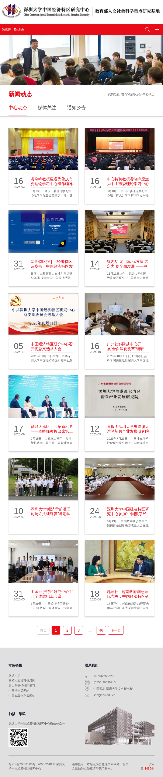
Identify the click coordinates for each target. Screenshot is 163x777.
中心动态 (149, 94)
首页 (124, 94)
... (90, 630)
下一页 (116, 630)
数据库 (6, 29)
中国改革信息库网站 (21, 695)
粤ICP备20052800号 (22, 764)
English (19, 29)
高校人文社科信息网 (21, 680)
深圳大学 (14, 675)
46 (101, 630)
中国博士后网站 (18, 690)
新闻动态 (135, 94)
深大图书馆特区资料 (21, 685)
